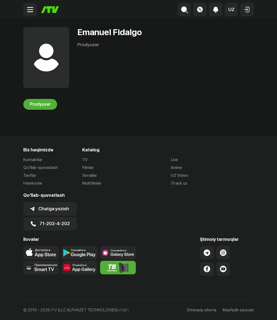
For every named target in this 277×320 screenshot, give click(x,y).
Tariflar (29, 175)
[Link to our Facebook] (207, 269)
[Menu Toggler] (30, 9)
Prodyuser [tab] (40, 104)
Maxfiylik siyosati (238, 310)
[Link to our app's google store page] (79, 252)
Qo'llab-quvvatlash (40, 167)
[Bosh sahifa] (50, 9)
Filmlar (88, 167)
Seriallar (89, 175)
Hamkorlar (32, 183)
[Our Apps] (41, 267)
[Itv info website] (118, 267)
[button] (231, 9)
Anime (176, 167)
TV (85, 159)
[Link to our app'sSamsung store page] (118, 252)
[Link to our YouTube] (223, 269)
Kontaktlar (32, 159)
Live (174, 159)
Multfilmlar (91, 183)
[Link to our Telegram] (207, 252)
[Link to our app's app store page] (41, 252)
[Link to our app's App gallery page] (79, 267)
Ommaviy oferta (201, 310)
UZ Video (179, 175)
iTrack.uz (179, 183)
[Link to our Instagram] (223, 252)
